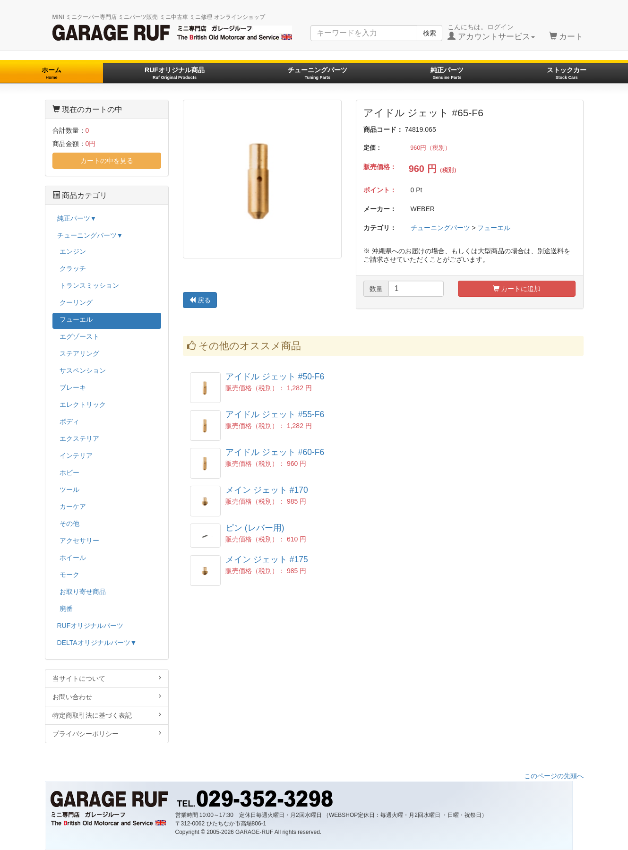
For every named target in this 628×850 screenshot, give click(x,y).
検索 (429, 33)
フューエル (493, 228)
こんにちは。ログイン (491, 32)
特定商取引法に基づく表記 (107, 715)
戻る (200, 300)
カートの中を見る (106, 160)
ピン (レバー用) (254, 527)
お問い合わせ (107, 697)
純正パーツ (447, 73)
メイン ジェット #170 (266, 490)
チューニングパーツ (317, 73)
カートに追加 (517, 288)
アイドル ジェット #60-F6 (274, 452)
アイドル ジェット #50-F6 (274, 376)
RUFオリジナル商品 (175, 73)
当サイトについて (107, 678)
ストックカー (566, 73)
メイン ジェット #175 (266, 559)
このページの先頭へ (554, 776)
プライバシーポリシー (107, 734)
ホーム (51, 73)
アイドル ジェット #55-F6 (274, 414)
